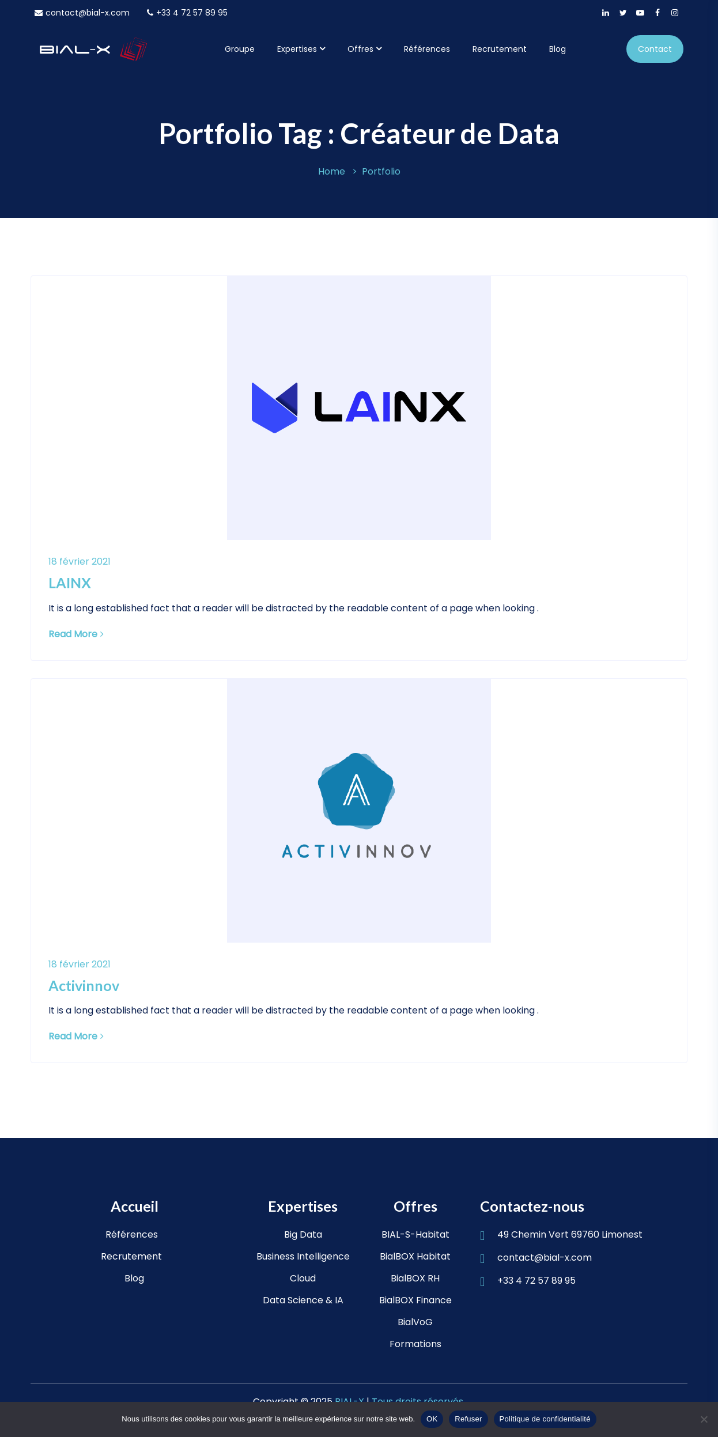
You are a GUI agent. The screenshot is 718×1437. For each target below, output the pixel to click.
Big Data (303, 1234)
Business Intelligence (303, 1256)
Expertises (297, 49)
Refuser (468, 1419)
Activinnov (83, 985)
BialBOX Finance (415, 1300)
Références (427, 49)
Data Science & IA (303, 1300)
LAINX (69, 582)
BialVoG (415, 1322)
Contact (655, 49)
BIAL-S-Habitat (415, 1234)
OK (431, 1419)
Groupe (240, 49)
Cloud (303, 1278)
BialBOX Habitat (415, 1256)
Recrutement (500, 49)
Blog (557, 49)
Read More (76, 634)
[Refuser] (703, 1419)
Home (331, 171)
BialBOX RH (415, 1278)
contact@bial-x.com (82, 12)
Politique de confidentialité (545, 1419)
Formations (415, 1344)
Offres (360, 49)
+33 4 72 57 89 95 (187, 12)
